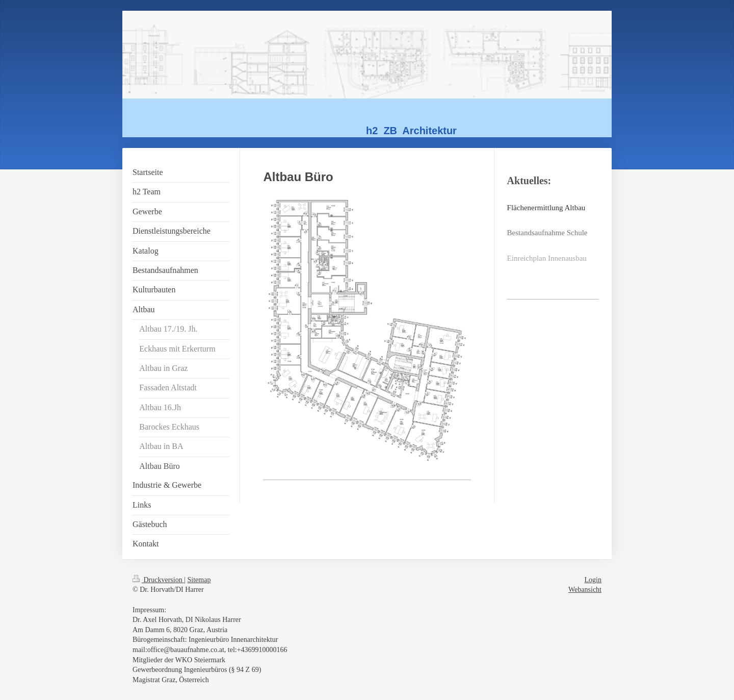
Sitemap (199, 580)
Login (593, 580)
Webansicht (584, 589)
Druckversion (158, 580)
